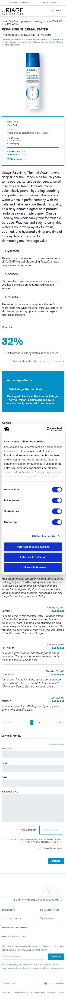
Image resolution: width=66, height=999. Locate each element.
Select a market (54, 983)
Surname (7, 748)
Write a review (15, 159)
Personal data (38, 992)
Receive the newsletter (50, 848)
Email (5, 777)
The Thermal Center (11, 919)
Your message (10, 792)
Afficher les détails (43, 536)
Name (5, 763)
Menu (59, 10)
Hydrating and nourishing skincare (35, 21)
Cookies (52, 992)
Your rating (28, 830)
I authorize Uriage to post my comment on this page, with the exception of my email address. (33, 840)
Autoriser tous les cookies (33, 546)
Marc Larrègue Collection (14, 936)
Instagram (47, 919)
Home (4, 21)
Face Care (13, 21)
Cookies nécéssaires (33, 567)
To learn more (55, 842)
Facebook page (49, 910)
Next (61, 722)
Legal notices (21, 992)
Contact (7, 992)
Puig (61, 992)
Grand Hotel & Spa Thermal (15, 927)
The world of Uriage (17, 3)
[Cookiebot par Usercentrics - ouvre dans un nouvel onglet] (47, 429)
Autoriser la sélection (33, 557)
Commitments (8, 910)
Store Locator (51, 3)
